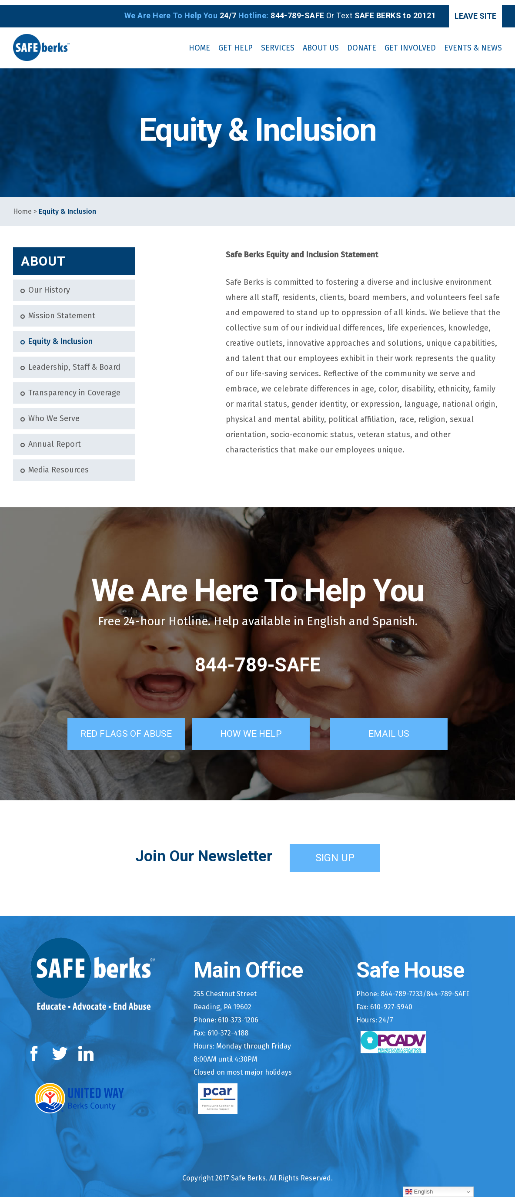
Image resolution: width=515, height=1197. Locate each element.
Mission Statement (61, 311)
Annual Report (54, 439)
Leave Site (465, 11)
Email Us (399, 727)
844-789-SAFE (257, 660)
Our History (49, 285)
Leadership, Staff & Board (74, 362)
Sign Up (334, 851)
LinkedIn (86, 1047)
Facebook (35, 1047)
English (419, 1191)
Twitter (60, 1047)
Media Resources (58, 465)
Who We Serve (54, 413)
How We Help (261, 727)
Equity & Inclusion (60, 336)
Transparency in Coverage (74, 388)
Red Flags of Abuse (120, 727)
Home (22, 206)
